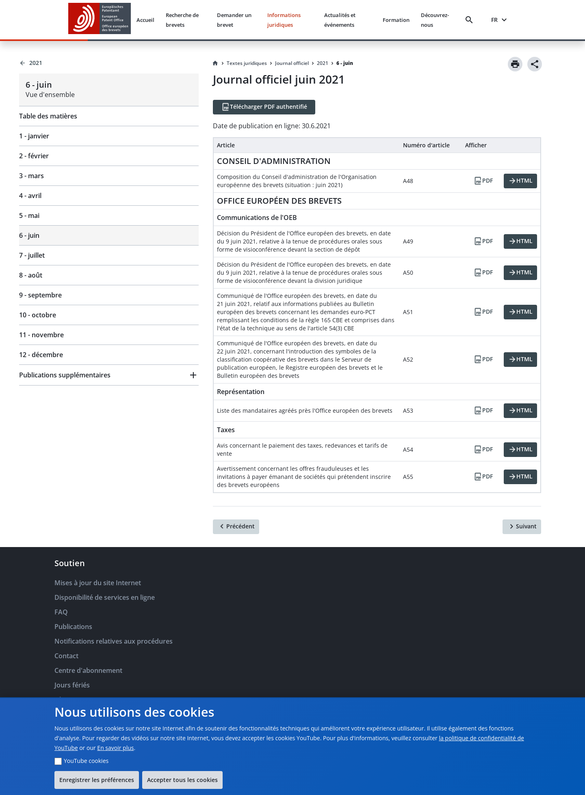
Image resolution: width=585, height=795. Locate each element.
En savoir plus (115, 748)
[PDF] (483, 181)
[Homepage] (215, 63)
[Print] (515, 64)
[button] (109, 375)
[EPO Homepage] (99, 20)
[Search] (471, 19)
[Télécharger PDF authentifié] (264, 107)
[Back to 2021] (109, 63)
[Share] (534, 64)
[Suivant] (522, 526)
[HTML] (520, 181)
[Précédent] (236, 526)
